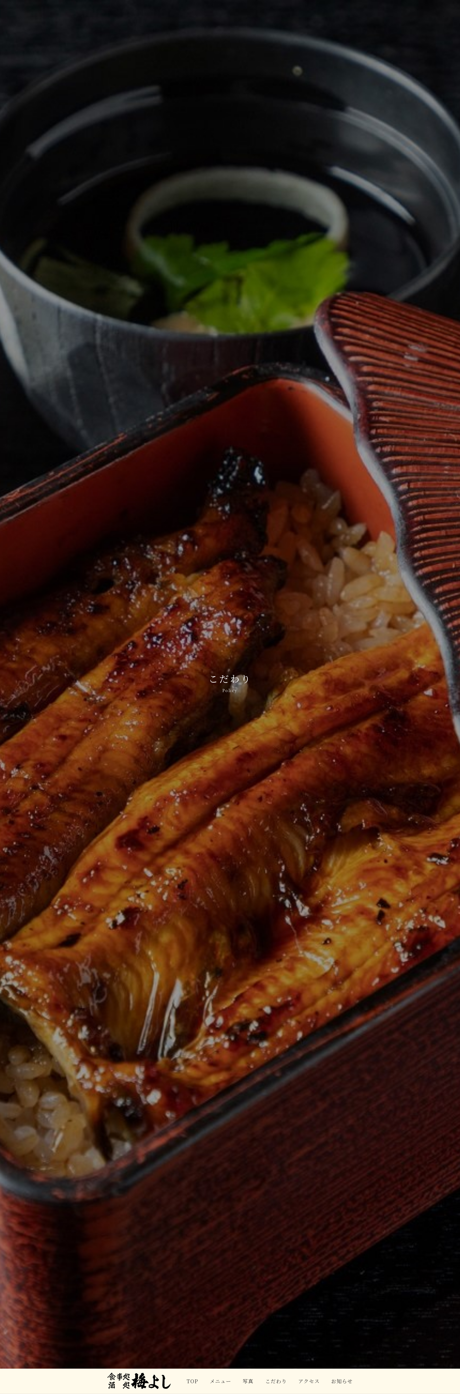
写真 (248, 1381)
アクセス (309, 1381)
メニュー (220, 1381)
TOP (192, 1381)
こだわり (276, 1381)
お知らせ (342, 1381)
